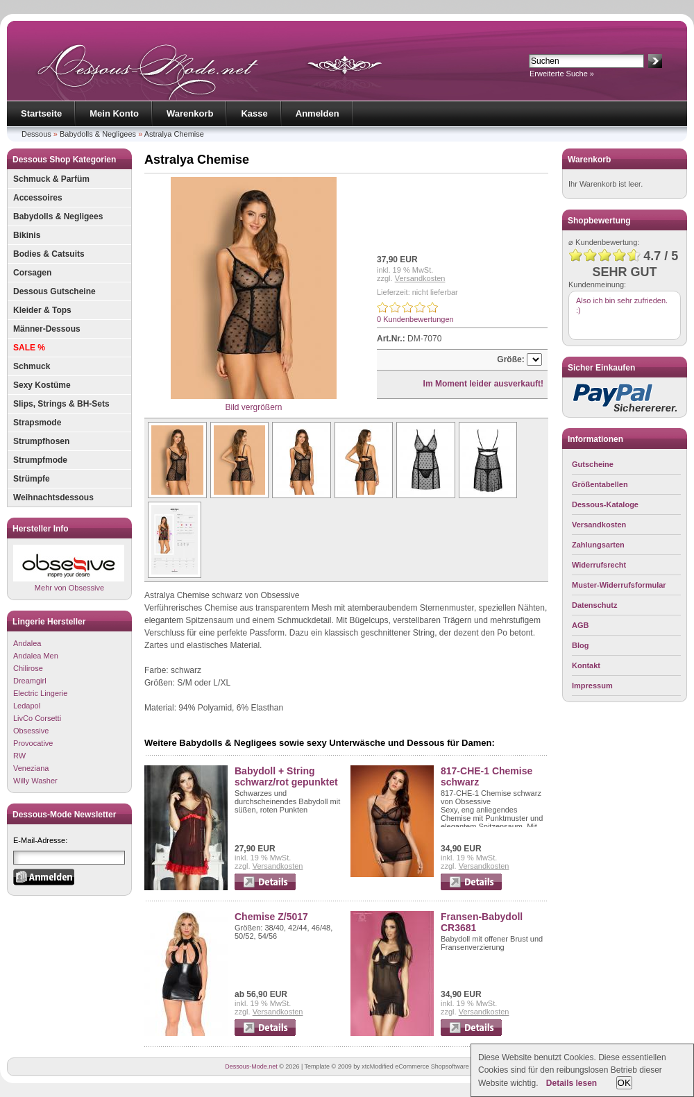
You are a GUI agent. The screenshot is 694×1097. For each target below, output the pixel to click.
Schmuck (31, 366)
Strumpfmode (40, 460)
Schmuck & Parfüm (51, 179)
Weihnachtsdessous (53, 497)
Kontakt (586, 665)
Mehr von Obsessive (68, 568)
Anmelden (317, 113)
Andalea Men (35, 656)
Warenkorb (190, 113)
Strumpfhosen (41, 441)
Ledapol (26, 705)
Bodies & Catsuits (49, 254)
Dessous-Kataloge (605, 504)
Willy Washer (35, 780)
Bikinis (26, 235)
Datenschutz (594, 605)
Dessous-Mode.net (251, 1066)
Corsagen (32, 273)
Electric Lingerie (40, 693)
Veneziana (31, 768)
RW (19, 755)
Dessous (36, 134)
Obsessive (31, 730)
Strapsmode (37, 422)
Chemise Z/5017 (271, 916)
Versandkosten (420, 278)
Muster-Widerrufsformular (619, 585)
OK (624, 1083)
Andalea (27, 643)
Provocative (33, 743)
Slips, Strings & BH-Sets (61, 404)
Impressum (592, 685)
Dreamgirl (29, 681)
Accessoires (37, 198)
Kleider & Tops (42, 310)
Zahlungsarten (598, 545)
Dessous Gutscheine (54, 291)
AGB (580, 625)
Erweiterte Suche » (562, 73)
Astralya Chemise (174, 134)
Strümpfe (31, 479)
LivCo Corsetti (37, 718)
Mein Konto (114, 113)
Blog (580, 645)
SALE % (29, 347)
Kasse (254, 113)
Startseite (41, 113)
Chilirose (28, 668)
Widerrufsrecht (599, 565)
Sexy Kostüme (42, 385)
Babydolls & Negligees (98, 134)
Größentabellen (600, 484)
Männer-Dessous (47, 329)
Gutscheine (592, 464)
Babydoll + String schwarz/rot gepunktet (286, 776)
